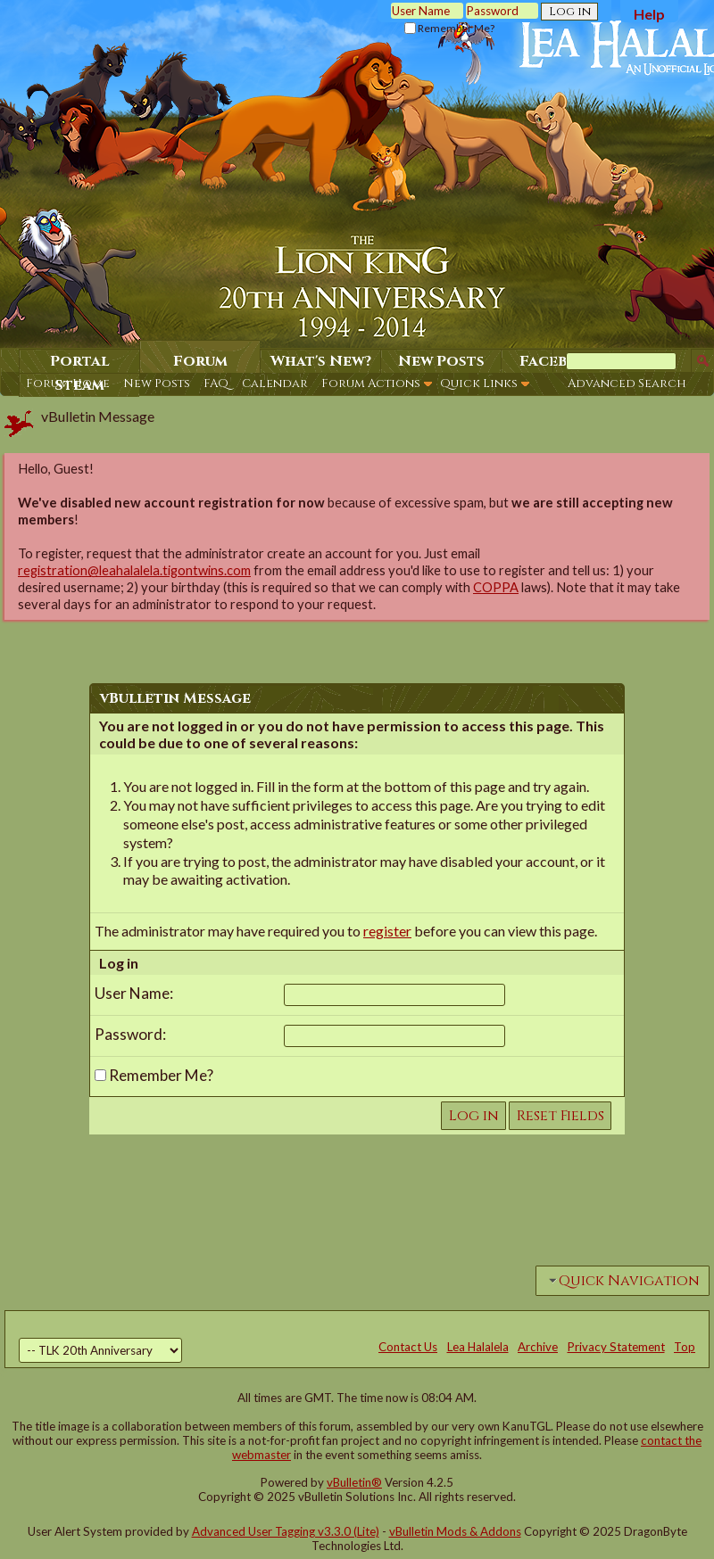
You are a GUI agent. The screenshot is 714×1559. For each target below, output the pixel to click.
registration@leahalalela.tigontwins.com (134, 570)
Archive (538, 1347)
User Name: (134, 993)
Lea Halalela (478, 1347)
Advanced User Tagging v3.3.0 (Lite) (285, 1531)
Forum (200, 361)
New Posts (156, 383)
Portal (80, 361)
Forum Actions (370, 383)
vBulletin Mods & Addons (455, 1531)
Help (649, 13)
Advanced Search (627, 383)
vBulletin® (354, 1482)
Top (684, 1347)
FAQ (215, 383)
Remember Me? (449, 28)
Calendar (275, 383)
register (387, 930)
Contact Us (407, 1347)
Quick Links (479, 383)
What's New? (320, 361)
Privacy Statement (616, 1347)
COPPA (496, 587)
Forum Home (68, 383)
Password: (130, 1034)
